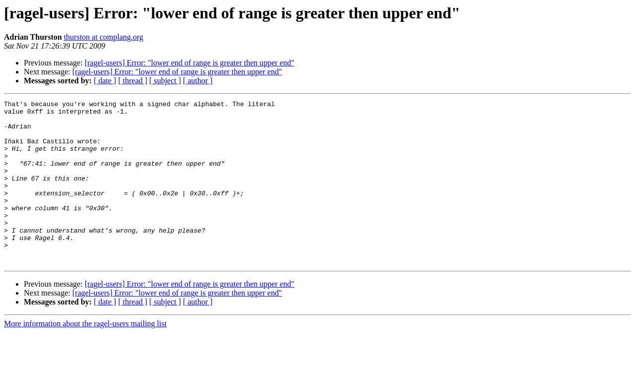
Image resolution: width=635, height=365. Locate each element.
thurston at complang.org (103, 37)
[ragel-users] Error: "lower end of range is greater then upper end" (190, 63)
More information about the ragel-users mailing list (85, 356)
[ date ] (105, 80)
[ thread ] (132, 80)
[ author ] (198, 80)
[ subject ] (165, 80)
